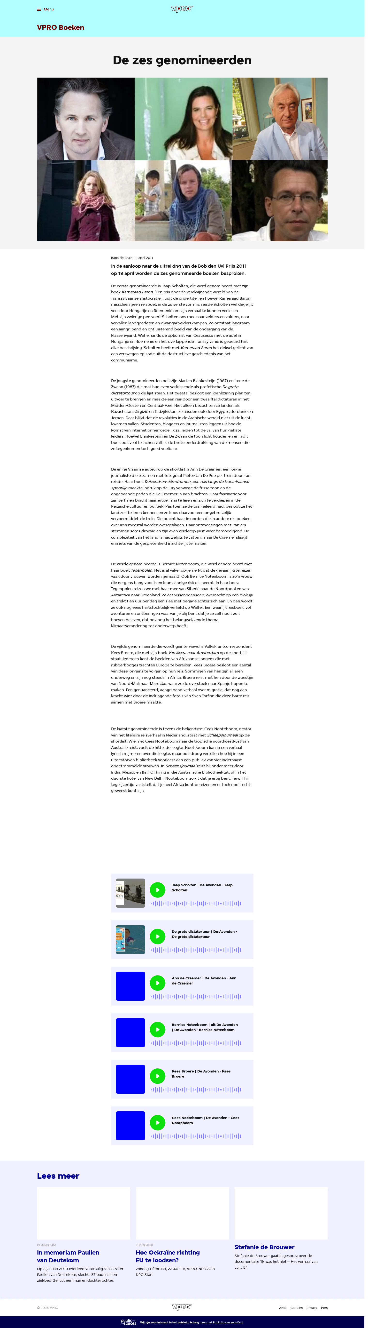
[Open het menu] (45, 9)
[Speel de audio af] (157, 890)
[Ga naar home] (182, 9)
